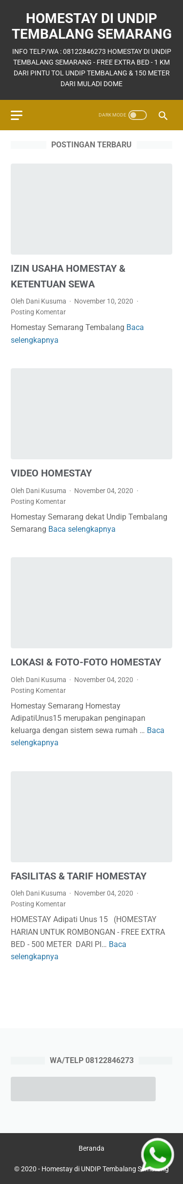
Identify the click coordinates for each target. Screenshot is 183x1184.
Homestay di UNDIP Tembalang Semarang (92, 26)
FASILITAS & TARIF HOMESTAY (78, 876)
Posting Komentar (38, 312)
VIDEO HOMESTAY (51, 473)
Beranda (91, 1148)
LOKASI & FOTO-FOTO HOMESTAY (86, 662)
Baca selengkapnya (82, 529)
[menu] (16, 115)
